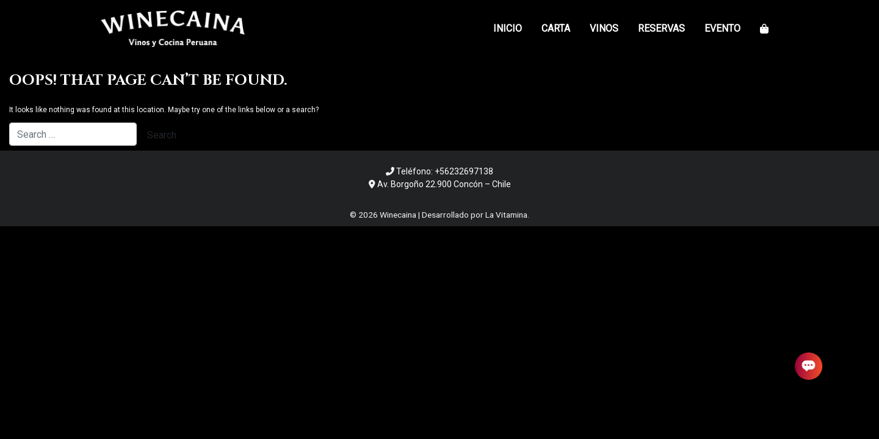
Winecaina (398, 215)
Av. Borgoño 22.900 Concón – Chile (444, 184)
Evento (722, 28)
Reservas (661, 28)
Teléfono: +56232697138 (444, 171)
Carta (555, 28)
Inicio (507, 28)
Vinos (604, 28)
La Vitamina (506, 215)
